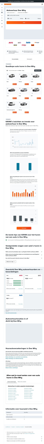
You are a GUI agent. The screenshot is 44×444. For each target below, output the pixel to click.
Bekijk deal (14, 84)
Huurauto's (13, 426)
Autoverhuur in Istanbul (12, 391)
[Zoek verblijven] (1, 10)
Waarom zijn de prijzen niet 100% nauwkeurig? (24, 441)
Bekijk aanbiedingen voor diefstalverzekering (14, 358)
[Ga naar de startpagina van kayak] (7, 4)
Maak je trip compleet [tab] (22, 381)
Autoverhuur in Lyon (11, 396)
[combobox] (11, 12)
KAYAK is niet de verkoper (24, 436)
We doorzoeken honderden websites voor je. (24, 438)
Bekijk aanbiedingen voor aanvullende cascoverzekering (16, 356)
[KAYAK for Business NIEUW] (1, 20)
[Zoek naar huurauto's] (1, 12)
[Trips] (1, 23)
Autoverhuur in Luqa (11, 393)
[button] (42, 1)
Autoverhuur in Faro (27, 391)
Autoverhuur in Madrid (28, 398)
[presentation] (41, 269)
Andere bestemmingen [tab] (11, 381)
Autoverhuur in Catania (12, 398)
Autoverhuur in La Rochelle (29, 390)
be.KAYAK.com (8, 426)
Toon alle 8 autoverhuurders (11, 312)
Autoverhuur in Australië (20, 426)
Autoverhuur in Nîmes (28, 396)
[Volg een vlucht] (1, 18)
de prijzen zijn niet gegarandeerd (29, 433)
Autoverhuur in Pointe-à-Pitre (13, 394)
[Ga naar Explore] (1, 15)
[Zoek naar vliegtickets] (1, 8)
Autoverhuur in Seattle (12, 388)
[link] (24, 228)
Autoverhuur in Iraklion (12, 390)
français (32, 1)
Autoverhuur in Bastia (28, 388)
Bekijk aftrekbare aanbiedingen (12, 367)
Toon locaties (20, 288)
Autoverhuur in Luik (11, 399)
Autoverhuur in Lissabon (28, 393)
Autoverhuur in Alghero (28, 394)
